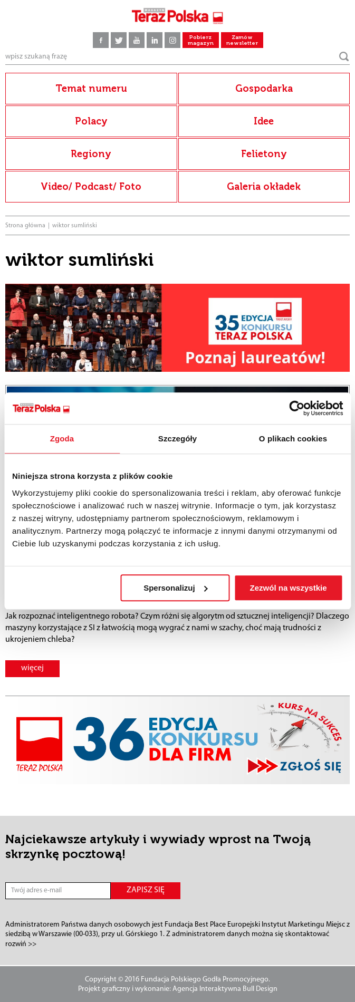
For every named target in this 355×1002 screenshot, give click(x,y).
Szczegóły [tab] (177, 438)
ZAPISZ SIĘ (146, 890)
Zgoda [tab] (62, 438)
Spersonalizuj (175, 587)
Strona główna (25, 226)
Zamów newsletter (242, 40)
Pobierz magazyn (201, 40)
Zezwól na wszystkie (288, 587)
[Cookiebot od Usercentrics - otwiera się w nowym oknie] (297, 408)
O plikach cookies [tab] (293, 438)
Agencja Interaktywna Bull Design (224, 989)
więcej (32, 668)
